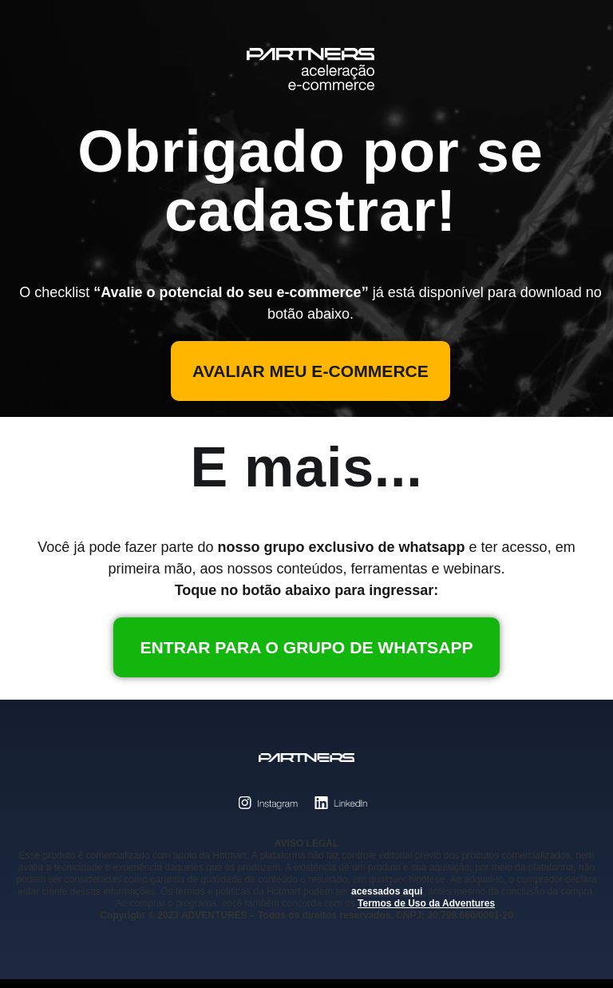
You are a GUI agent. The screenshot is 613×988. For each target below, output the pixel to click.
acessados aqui (386, 899)
